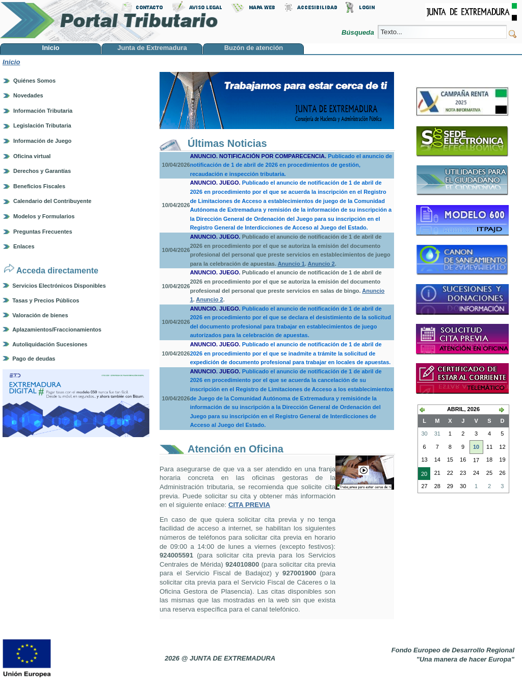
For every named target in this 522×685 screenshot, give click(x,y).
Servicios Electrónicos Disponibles (59, 286)
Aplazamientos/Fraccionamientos (56, 329)
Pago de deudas (33, 359)
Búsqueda (359, 32)
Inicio (11, 62)
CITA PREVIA (249, 505)
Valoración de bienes (40, 315)
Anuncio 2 (321, 264)
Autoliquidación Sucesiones (49, 344)
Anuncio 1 (291, 264)
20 (422, 475)
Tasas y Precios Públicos (45, 300)
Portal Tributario (109, 20)
